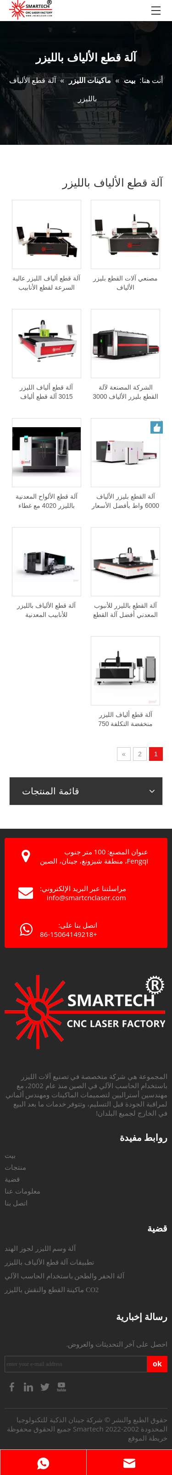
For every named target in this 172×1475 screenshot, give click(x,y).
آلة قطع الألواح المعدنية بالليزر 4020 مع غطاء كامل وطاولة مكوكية (47, 501)
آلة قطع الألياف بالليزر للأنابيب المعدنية (46, 610)
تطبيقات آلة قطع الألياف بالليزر (49, 1262)
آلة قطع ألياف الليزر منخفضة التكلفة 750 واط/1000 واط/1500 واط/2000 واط (126, 719)
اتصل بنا (16, 1203)
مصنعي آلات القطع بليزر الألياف (125, 283)
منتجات (15, 1167)
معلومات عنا (22, 1191)
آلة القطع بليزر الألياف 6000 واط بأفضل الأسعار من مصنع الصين (125, 501)
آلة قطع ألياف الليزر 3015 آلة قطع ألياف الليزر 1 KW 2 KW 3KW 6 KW (46, 392)
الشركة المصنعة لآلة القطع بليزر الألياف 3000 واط (125, 392)
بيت (10, 1155)
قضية (12, 1179)
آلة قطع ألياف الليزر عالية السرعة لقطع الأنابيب (46, 283)
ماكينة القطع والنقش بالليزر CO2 (52, 1289)
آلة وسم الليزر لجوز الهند (40, 1248)
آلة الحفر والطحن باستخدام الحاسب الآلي (64, 1276)
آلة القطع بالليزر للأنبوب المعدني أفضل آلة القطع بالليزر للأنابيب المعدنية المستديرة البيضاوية (125, 610)
